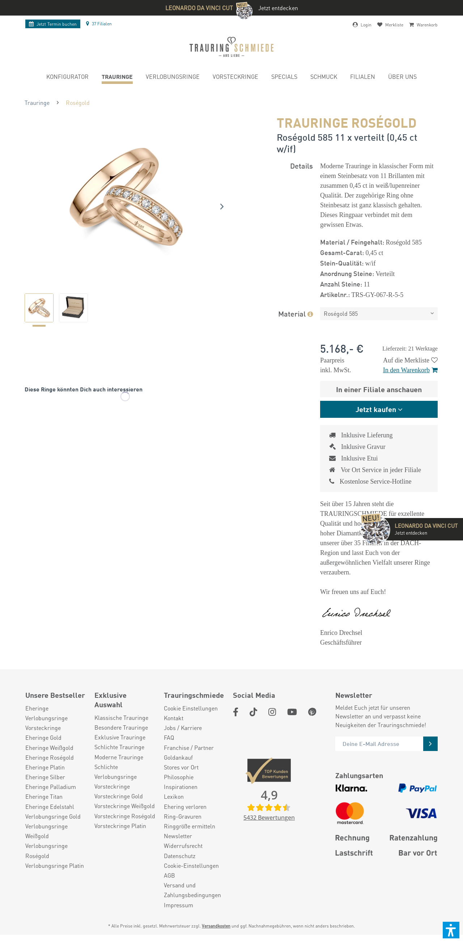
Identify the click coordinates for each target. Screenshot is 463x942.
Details (301, 165)
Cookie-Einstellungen (191, 865)
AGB (169, 875)
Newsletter (178, 836)
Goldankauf (178, 757)
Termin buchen (53, 24)
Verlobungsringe (46, 718)
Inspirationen (180, 786)
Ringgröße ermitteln (189, 826)
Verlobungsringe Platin (54, 865)
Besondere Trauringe (121, 727)
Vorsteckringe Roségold (124, 816)
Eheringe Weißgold (49, 747)
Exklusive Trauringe (119, 737)
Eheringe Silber (45, 777)
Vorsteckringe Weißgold (124, 806)
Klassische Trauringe (121, 717)
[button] (451, 930)
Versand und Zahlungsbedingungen (192, 890)
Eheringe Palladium (50, 786)
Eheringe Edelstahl (49, 806)
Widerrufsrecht (183, 845)
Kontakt (173, 718)
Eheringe (36, 708)
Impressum (178, 905)
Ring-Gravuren (182, 816)
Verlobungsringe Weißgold (46, 831)
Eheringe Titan (44, 796)
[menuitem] (67, 77)
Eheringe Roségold (49, 757)
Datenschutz (179, 856)
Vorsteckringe (43, 727)
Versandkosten (216, 926)
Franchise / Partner (189, 747)
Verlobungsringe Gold (53, 816)
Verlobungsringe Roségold (46, 850)
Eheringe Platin (45, 767)
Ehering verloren (185, 806)
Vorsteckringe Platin (120, 825)
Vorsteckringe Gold (118, 796)
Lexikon (174, 796)
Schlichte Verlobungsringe (115, 771)
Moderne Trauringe (118, 757)
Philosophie (179, 777)
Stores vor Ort (181, 767)
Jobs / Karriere (183, 727)
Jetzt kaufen (376, 409)
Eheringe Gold (43, 737)
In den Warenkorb (410, 370)
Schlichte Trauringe (119, 747)
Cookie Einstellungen (191, 708)
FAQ (169, 737)
